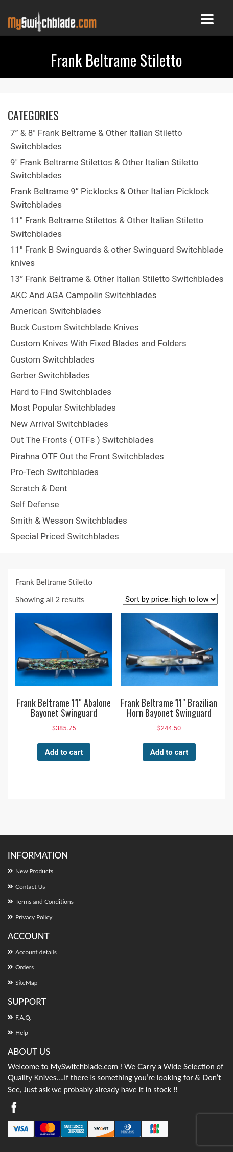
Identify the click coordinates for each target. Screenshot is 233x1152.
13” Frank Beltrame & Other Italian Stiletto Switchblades (117, 279)
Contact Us (30, 886)
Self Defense (34, 504)
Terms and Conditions (44, 902)
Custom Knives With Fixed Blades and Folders (98, 343)
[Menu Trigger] (207, 19)
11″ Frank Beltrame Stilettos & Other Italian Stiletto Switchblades (106, 227)
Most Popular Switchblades (63, 407)
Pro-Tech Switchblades (54, 472)
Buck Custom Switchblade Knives (74, 327)
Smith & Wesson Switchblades (68, 520)
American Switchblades (55, 311)
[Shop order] (170, 599)
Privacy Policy (33, 917)
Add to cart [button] (64, 752)
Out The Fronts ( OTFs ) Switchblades (82, 440)
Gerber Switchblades (50, 375)
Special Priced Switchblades (64, 536)
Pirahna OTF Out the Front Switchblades (87, 456)
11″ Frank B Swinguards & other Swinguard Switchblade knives (116, 256)
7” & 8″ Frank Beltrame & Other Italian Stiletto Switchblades (96, 139)
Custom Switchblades (52, 359)
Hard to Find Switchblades (60, 392)
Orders (24, 967)
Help (21, 1032)
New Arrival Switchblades (59, 424)
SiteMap (26, 982)
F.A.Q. (23, 1017)
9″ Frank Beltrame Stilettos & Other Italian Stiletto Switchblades (104, 168)
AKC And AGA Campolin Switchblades (83, 295)
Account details (36, 952)
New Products (34, 871)
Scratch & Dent (38, 488)
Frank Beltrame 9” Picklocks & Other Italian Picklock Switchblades (109, 198)
